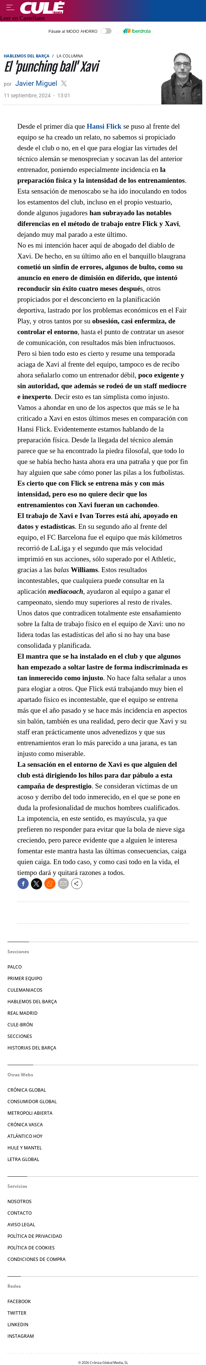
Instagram (20, 1336)
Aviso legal (21, 1224)
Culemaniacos (24, 990)
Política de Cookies (31, 1248)
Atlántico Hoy (24, 1136)
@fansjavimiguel (64, 83)
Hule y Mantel (24, 1148)
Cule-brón (20, 1025)
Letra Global (23, 1159)
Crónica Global (26, 1090)
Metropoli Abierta (30, 1113)
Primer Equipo (24, 978)
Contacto (19, 1213)
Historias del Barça (31, 1048)
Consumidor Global (32, 1101)
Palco (14, 967)
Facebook (19, 1301)
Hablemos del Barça (27, 56)
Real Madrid (22, 1013)
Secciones (19, 1036)
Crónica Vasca (25, 1124)
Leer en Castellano (22, 18)
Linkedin (17, 1324)
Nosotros (19, 1201)
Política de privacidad (34, 1236)
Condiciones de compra (36, 1259)
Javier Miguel (37, 83)
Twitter (16, 1313)
